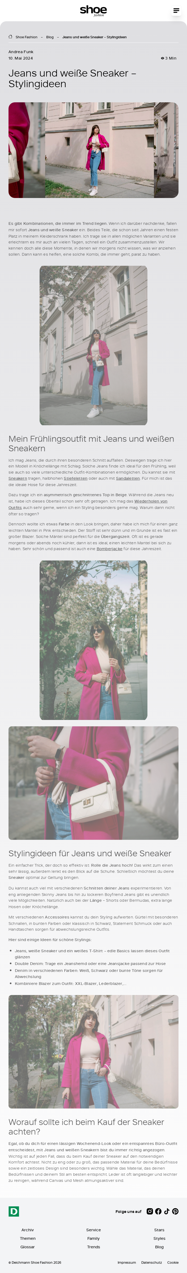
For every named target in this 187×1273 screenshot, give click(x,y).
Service (93, 1230)
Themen (28, 1238)
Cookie (172, 1262)
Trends (93, 1247)
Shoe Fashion (26, 37)
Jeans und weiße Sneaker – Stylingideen (94, 37)
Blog (50, 37)
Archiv (28, 1230)
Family (93, 1238)
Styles (159, 1238)
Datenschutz (151, 1262)
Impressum (127, 1262)
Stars (159, 1230)
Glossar (27, 1247)
